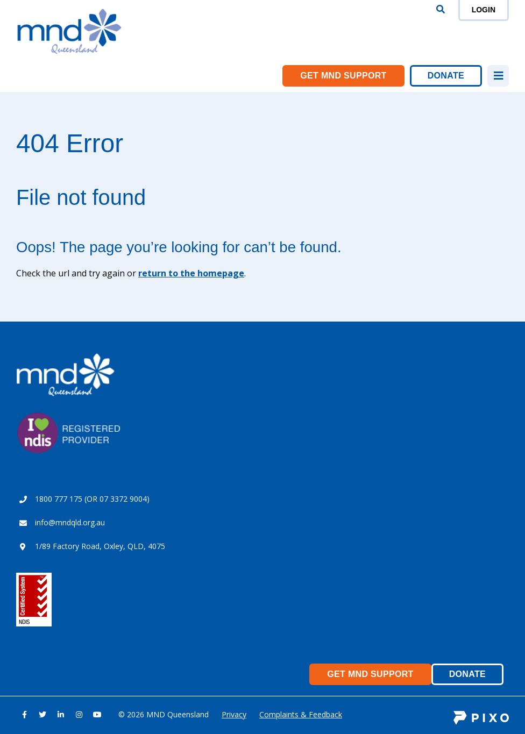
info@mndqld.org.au (70, 522)
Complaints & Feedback (300, 714)
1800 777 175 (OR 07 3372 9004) (92, 499)
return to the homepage (191, 273)
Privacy (234, 714)
